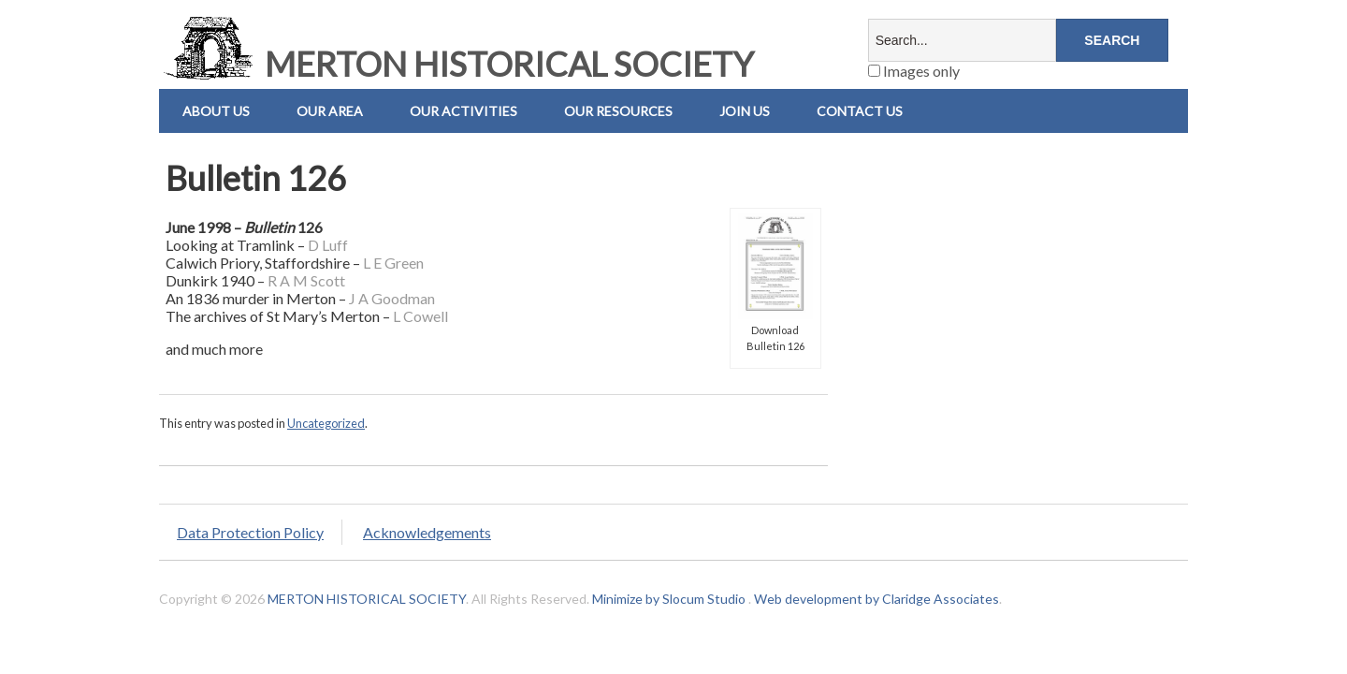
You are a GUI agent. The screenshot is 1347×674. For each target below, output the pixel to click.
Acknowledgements (427, 532)
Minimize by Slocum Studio (669, 599)
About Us (216, 111)
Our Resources (618, 111)
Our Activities (463, 111)
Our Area (330, 111)
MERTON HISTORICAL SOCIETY (456, 63)
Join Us (744, 111)
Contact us (860, 111)
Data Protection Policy (250, 532)
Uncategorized (326, 423)
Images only (914, 71)
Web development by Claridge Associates (876, 599)
